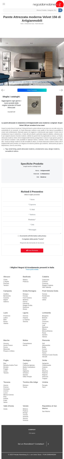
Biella (44, 347)
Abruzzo (6, 277)
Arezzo (5, 385)
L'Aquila (6, 281)
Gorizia (44, 294)
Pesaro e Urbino (8, 351)
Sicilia (44, 360)
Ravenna (26, 307)
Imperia (25, 318)
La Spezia (26, 319)
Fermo (5, 347)
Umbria (45, 382)
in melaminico (45, 174)
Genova (25, 316)
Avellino (6, 294)
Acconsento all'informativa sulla (33, 236)
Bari (4, 363)
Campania (7, 291)
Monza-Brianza (47, 331)
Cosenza (45, 283)
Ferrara (25, 296)
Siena (5, 402)
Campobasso (27, 343)
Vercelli (44, 357)
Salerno (6, 301)
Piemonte (46, 340)
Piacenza (26, 303)
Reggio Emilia (27, 305)
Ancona (6, 343)
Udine (44, 299)
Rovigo (25, 413)
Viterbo (5, 323)
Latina (5, 318)
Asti (43, 343)
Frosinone (6, 316)
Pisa (4, 396)
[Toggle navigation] (3, 4)
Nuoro (25, 369)
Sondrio (44, 335)
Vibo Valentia (46, 287)
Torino (44, 353)
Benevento (7, 296)
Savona (25, 321)
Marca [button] (37, 170)
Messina (45, 371)
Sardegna (27, 360)
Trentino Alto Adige (30, 382)
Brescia (44, 318)
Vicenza (25, 420)
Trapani (44, 378)
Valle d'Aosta (8, 406)
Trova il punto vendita (32, 269)
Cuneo (44, 349)
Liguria (25, 313)
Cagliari (25, 363)
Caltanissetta (46, 365)
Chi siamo (32, 433)
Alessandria (46, 345)
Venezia (25, 416)
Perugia (44, 385)
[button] (32, 84)
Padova (25, 411)
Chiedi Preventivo (32, 90)
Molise (25, 340)
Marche (6, 340)
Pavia (44, 333)
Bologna (25, 294)
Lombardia (46, 313)
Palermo (45, 373)
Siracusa (45, 376)
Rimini (25, 309)
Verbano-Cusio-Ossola (50, 355)
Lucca (5, 393)
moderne (43, 177)
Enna (44, 369)
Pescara (6, 283)
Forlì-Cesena (27, 298)
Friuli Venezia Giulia (50, 291)
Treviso (25, 414)
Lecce (5, 371)
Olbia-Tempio (27, 376)
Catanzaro (45, 279)
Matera (25, 279)
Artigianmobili (45, 170)
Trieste (44, 298)
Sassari (25, 375)
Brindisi (5, 367)
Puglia (5, 360)
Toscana (6, 382)
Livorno (5, 391)
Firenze (5, 387)
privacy (43, 236)
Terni (44, 387)
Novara (44, 351)
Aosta (5, 409)
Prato (5, 400)
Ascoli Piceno (8, 345)
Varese (44, 336)
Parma (25, 301)
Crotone (45, 281)
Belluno (25, 409)
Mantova (45, 327)
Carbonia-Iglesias (29, 365)
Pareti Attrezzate (39, 23)
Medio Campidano (29, 367)
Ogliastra (26, 371)
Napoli (5, 299)
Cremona (45, 321)
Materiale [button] (36, 174)
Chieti (5, 279)
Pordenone (46, 296)
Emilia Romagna (29, 291)
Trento (25, 387)
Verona (25, 418)
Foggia (5, 369)
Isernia (25, 345)
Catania (44, 367)
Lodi (43, 325)
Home (22, 23)
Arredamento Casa (29, 23)
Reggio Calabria (47, 285)
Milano (44, 329)
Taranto (5, 373)
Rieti (4, 319)
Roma (5, 321)
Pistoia (5, 398)
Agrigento (45, 363)
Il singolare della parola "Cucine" (33, 239)
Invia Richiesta (32, 250)
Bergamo (45, 316)
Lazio (5, 313)
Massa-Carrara (8, 395)
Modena (25, 299)
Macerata (6, 349)
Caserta (6, 298)
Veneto (25, 406)
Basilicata (26, 277)
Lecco (44, 323)
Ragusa (44, 375)
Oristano (25, 373)
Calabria (45, 277)
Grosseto (6, 389)
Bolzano (25, 385)
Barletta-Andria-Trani (10, 365)
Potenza (25, 281)
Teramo (5, 285)
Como (44, 319)
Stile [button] (37, 177)
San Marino (46, 411)
